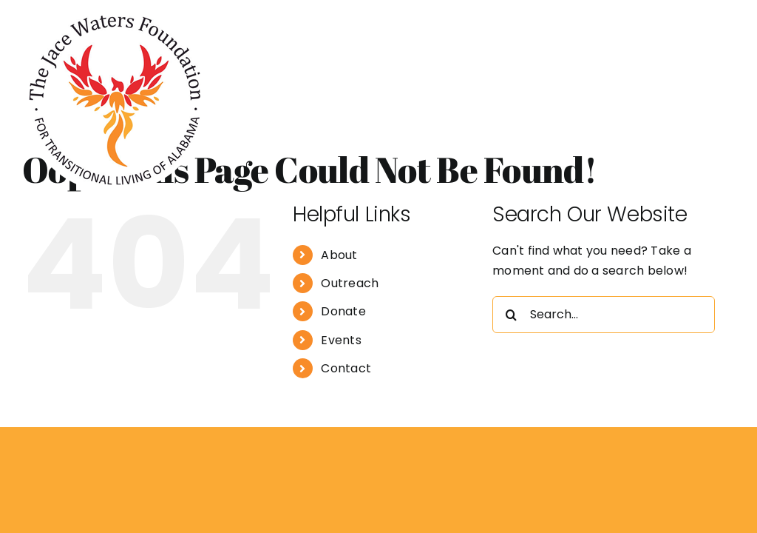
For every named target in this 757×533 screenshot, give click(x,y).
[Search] (510, 314)
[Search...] (603, 314)
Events (341, 340)
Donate (343, 311)
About (339, 255)
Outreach (349, 283)
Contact (346, 368)
